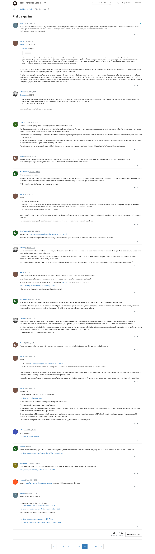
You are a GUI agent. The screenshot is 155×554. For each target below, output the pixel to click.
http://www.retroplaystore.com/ (31, 398)
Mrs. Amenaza (24, 172)
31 (90, 546)
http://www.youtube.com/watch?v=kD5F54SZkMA (38, 470)
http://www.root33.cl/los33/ (29, 436)
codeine (22, 493)
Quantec (22, 446)
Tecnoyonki (23, 463)
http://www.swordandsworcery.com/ (39, 483)
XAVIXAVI (23, 122)
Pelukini (22, 92)
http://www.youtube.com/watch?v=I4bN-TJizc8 (36, 519)
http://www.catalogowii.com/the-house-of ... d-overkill (47, 234)
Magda (22, 156)
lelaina (22, 41)
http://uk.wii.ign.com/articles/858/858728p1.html (37, 286)
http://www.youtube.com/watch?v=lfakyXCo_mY (37, 505)
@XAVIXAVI (24, 44)
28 (73, 546)
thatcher (22, 480)
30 (85, 546)
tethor (22, 430)
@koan (24, 49)
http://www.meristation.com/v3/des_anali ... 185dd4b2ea (40, 522)
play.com (65, 282)
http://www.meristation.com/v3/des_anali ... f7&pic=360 (40, 509)
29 (79, 546)
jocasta (22, 23)
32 (96, 546)
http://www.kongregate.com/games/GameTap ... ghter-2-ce (41, 453)
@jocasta (23, 95)
